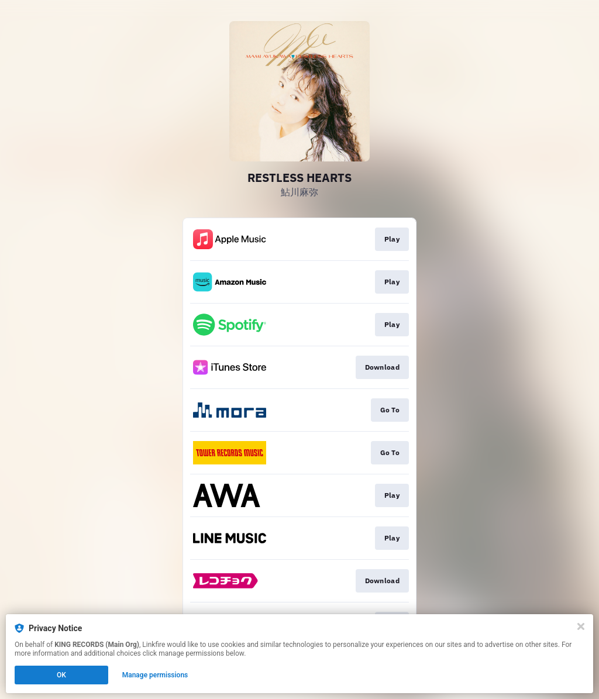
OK (61, 675)
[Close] (581, 626)
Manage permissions (155, 675)
